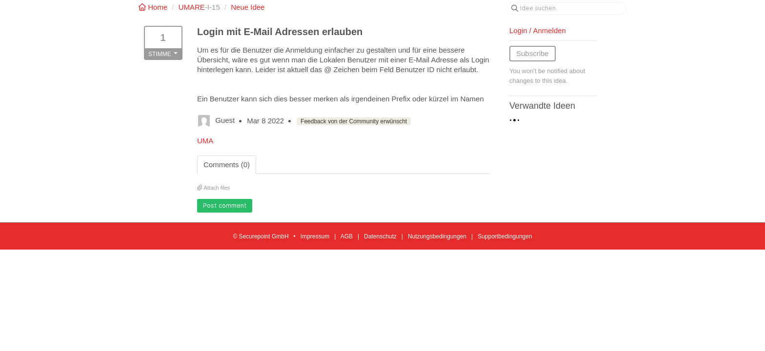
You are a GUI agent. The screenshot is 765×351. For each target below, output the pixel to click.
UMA (205, 140)
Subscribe (532, 53)
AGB (347, 236)
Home (154, 7)
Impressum (315, 236)
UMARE (192, 7)
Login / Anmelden (537, 30)
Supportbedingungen (505, 236)
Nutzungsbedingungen (437, 236)
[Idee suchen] (566, 8)
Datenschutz (380, 236)
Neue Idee (247, 7)
